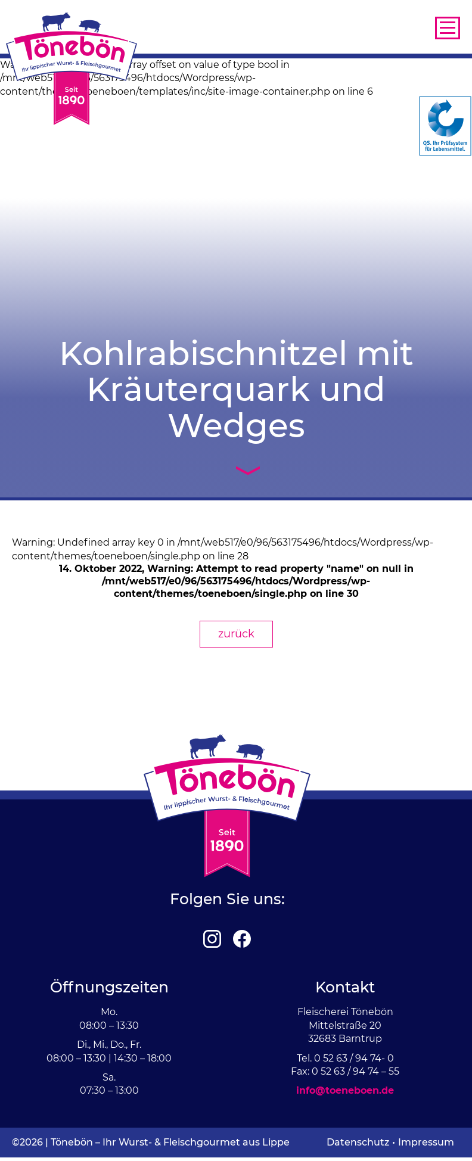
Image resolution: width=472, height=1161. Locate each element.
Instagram (212, 939)
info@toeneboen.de (345, 1090)
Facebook (242, 939)
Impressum (426, 1142)
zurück (236, 633)
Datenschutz (358, 1142)
